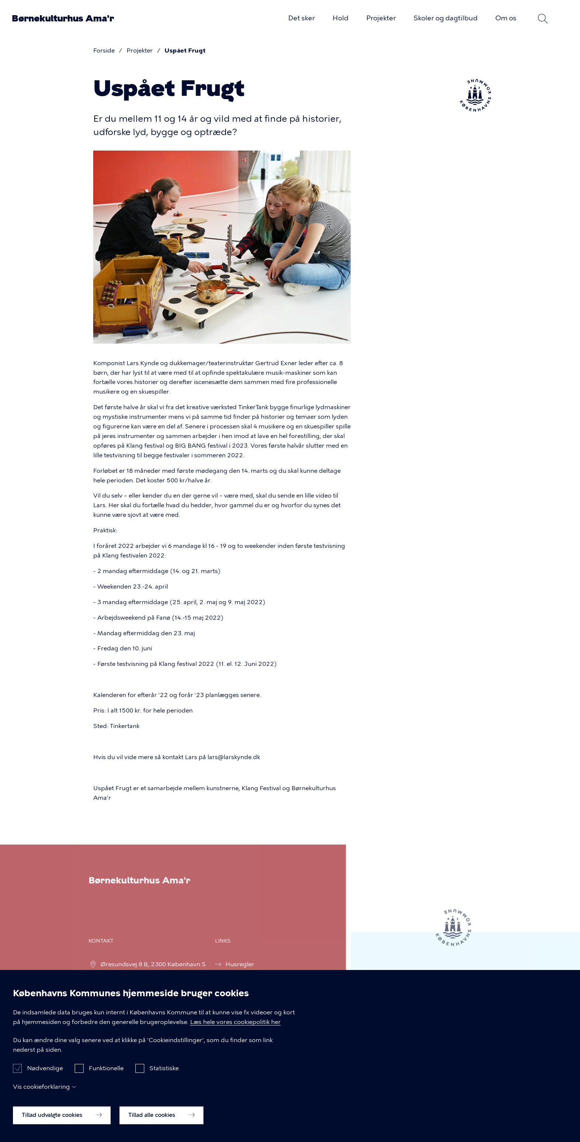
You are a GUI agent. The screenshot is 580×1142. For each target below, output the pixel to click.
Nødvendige (45, 1074)
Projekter (381, 18)
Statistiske (164, 1074)
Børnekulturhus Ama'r (63, 18)
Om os (505, 18)
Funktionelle (106, 1074)
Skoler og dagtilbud (446, 18)
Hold (340, 18)
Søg (543, 18)
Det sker (301, 18)
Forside (104, 50)
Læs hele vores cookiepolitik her (235, 1027)
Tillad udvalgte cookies (62, 1121)
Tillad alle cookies (161, 1121)
